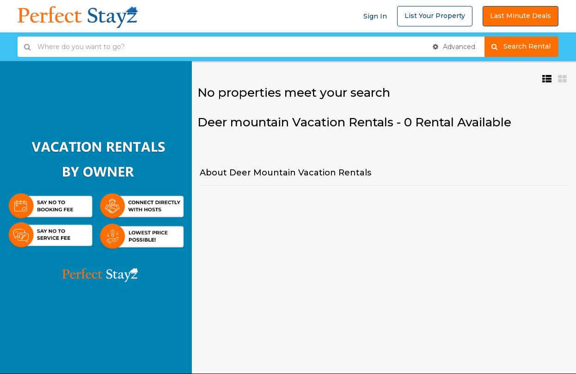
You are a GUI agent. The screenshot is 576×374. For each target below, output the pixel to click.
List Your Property (434, 16)
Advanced (454, 46)
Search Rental (524, 46)
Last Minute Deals (520, 16)
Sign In (375, 16)
